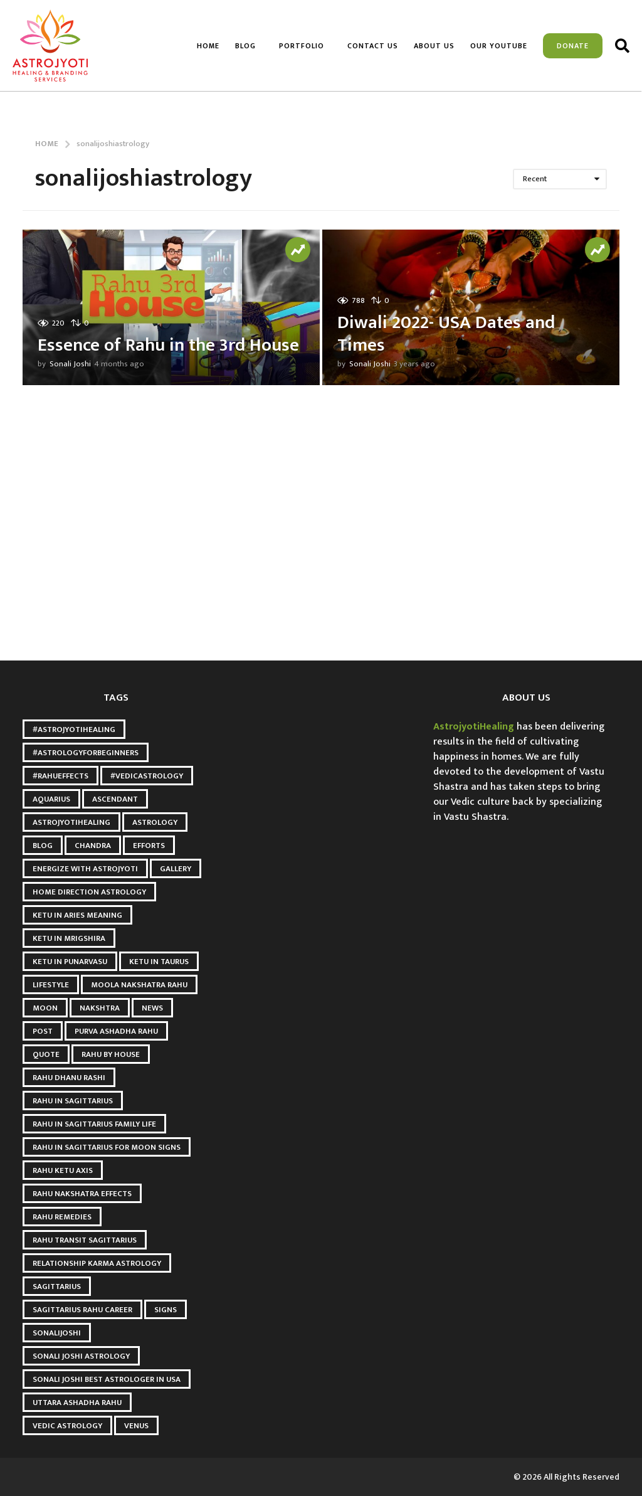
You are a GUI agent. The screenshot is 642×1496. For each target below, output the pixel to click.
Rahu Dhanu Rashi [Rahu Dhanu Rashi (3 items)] (69, 1078)
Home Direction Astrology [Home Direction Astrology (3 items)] (89, 892)
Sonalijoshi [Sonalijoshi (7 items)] (57, 1333)
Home (208, 46)
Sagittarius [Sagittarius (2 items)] (57, 1286)
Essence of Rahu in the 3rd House (145, 334)
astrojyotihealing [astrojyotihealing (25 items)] (71, 822)
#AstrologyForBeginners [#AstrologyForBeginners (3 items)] (86, 753)
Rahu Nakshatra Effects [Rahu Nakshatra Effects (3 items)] (82, 1194)
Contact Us (372, 46)
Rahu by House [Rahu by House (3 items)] (111, 1054)
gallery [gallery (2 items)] (175, 869)
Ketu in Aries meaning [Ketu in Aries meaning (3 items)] (77, 915)
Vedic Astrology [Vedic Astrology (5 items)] (67, 1426)
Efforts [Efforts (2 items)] (149, 845)
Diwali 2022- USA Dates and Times (448, 334)
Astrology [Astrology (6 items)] (154, 822)
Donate (573, 46)
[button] (622, 45)
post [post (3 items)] (43, 1031)
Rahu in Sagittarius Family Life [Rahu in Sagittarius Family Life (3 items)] (94, 1124)
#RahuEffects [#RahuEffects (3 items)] (60, 776)
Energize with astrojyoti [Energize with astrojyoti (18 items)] (85, 869)
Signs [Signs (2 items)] (165, 1310)
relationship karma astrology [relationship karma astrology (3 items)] (97, 1263)
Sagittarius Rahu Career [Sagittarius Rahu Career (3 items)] (82, 1310)
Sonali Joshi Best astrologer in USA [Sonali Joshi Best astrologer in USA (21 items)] (107, 1379)
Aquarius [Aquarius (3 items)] (51, 799)
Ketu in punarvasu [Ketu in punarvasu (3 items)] (70, 961)
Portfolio (301, 46)
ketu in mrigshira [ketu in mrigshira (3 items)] (69, 938)
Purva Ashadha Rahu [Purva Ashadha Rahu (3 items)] (116, 1031)
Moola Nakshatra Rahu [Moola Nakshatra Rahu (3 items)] (139, 985)
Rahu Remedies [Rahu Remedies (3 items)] (62, 1217)
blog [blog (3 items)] (43, 845)
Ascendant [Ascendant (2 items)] (115, 799)
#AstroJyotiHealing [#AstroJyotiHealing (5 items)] (74, 729)
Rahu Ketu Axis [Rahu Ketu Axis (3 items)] (63, 1170)
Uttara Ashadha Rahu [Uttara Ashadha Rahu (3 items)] (77, 1402)
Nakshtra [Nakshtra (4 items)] (100, 1008)
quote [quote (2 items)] (46, 1054)
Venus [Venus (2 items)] (136, 1426)
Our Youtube (498, 46)
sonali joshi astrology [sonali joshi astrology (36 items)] (81, 1356)
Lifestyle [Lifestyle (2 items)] (51, 985)
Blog (245, 46)
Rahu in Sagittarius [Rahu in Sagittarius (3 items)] (73, 1101)
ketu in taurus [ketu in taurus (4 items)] (159, 961)
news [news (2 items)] (152, 1008)
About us (434, 46)
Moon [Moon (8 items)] (45, 1008)
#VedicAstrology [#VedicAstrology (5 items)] (146, 776)
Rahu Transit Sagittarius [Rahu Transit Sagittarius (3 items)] (85, 1240)
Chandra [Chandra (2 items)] (93, 845)
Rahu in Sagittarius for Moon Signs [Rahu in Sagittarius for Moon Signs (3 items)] (107, 1147)
